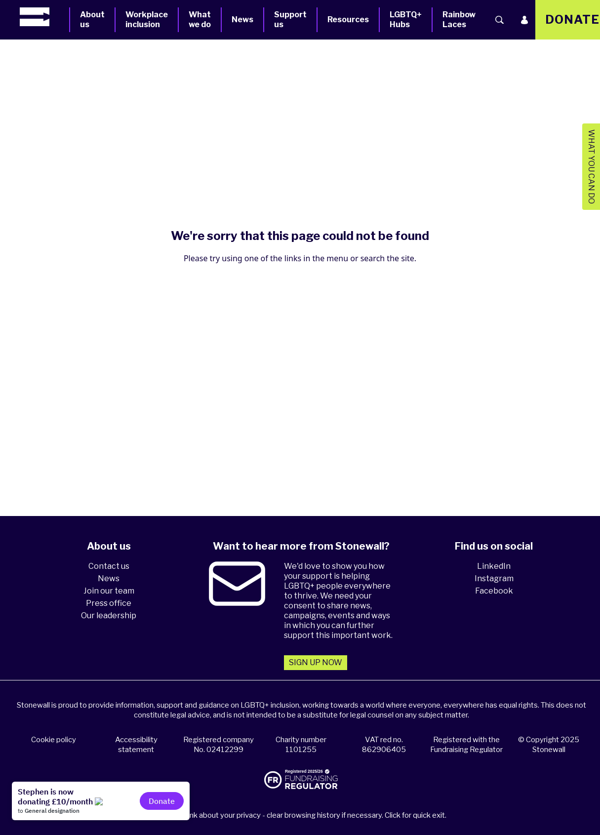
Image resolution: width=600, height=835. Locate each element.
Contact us (108, 566)
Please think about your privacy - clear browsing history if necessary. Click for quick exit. (301, 815)
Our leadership (108, 615)
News (242, 19)
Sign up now (315, 662)
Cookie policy (53, 739)
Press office (108, 603)
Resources (348, 19)
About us (92, 19)
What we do (200, 19)
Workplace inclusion (146, 19)
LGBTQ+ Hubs (406, 19)
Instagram (494, 578)
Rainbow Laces (459, 19)
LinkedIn (494, 566)
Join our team (108, 591)
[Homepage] (44, 16)
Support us (290, 19)
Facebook (494, 591)
